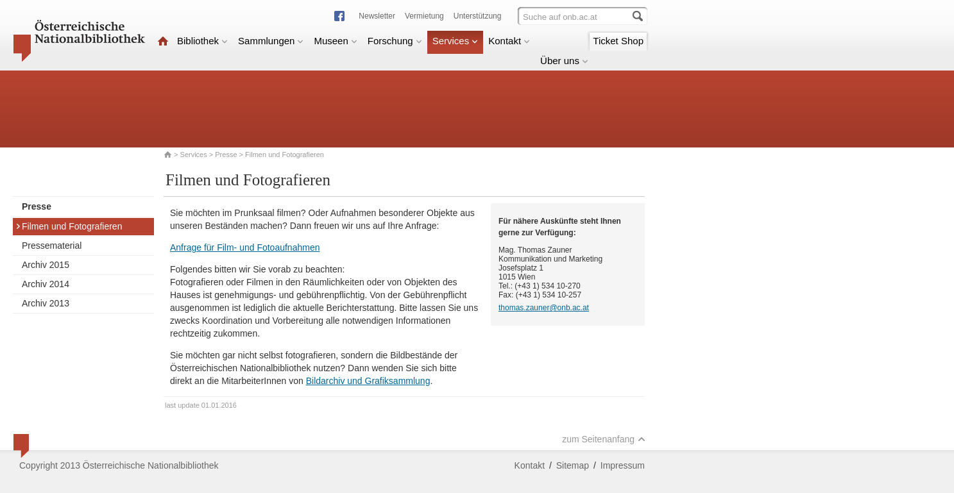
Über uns (564, 60)
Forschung (395, 40)
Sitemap (572, 465)
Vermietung (424, 16)
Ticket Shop (618, 40)
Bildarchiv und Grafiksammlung (368, 381)
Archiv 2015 (45, 265)
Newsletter (377, 16)
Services (455, 40)
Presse (226, 154)
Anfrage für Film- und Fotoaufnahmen (244, 247)
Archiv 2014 (45, 284)
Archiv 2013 (45, 303)
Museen (335, 40)
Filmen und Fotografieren (68, 226)
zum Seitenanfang (603, 439)
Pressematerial (51, 245)
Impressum (623, 465)
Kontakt (509, 40)
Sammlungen (270, 40)
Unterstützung (478, 16)
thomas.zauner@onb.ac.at (543, 307)
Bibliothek (202, 40)
